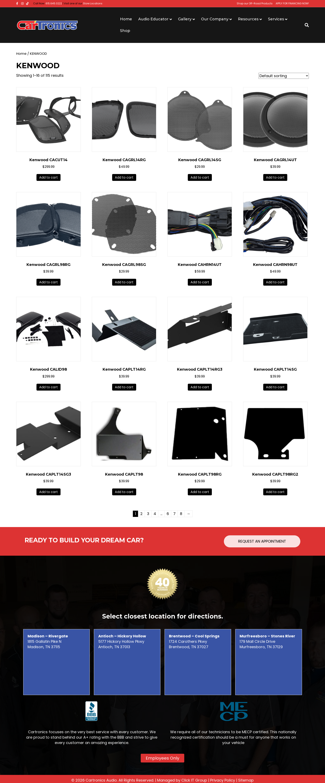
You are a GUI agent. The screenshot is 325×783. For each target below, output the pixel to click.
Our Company (214, 19)
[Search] (305, 25)
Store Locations (92, 3)
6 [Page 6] (168, 513)
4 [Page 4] (155, 513)
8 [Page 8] (181, 513)
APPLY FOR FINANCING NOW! (292, 3)
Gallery (185, 19)
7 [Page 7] (174, 513)
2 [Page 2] (141, 513)
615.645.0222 (54, 3)
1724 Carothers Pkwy (194, 638)
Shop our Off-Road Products (255, 3)
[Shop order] (283, 76)
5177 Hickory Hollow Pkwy (122, 638)
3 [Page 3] (148, 513)
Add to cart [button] (48, 177)
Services (276, 19)
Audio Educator (153, 19)
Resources (248, 19)
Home (126, 19)
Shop (125, 30)
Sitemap (246, 780)
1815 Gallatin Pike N (48, 638)
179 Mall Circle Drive (267, 638)
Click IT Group (194, 780)
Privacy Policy (222, 780)
